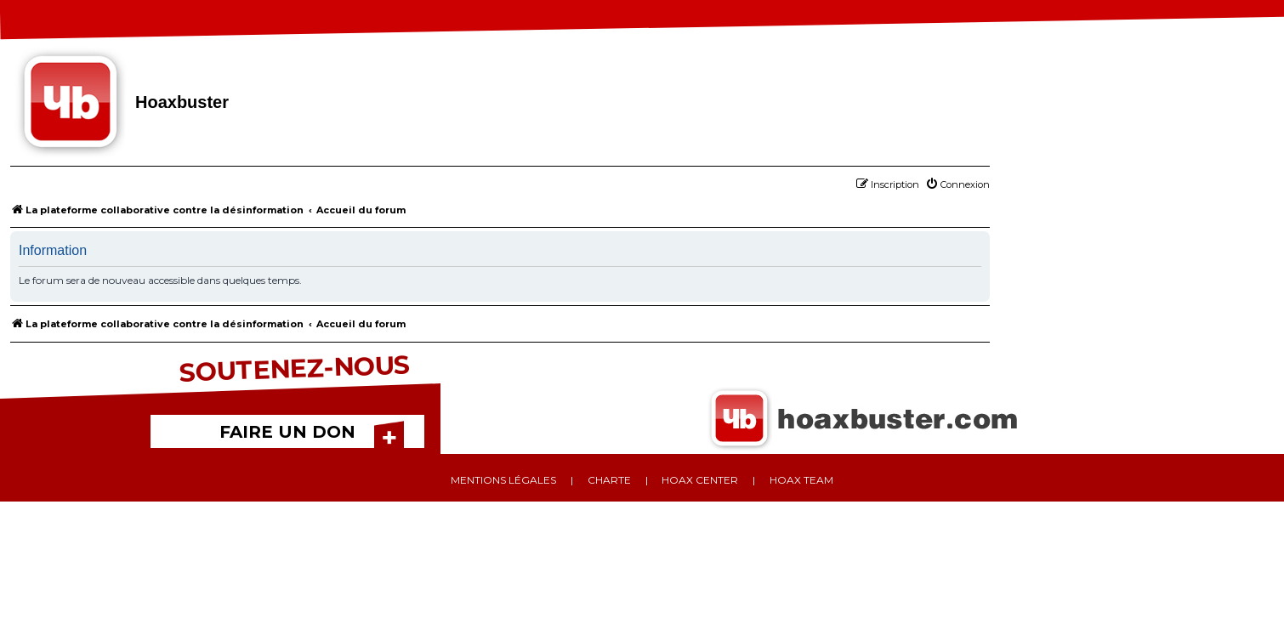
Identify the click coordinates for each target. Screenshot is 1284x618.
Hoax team (801, 479)
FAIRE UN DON (287, 432)
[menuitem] (957, 184)
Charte (609, 479)
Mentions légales (503, 479)
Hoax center (700, 479)
